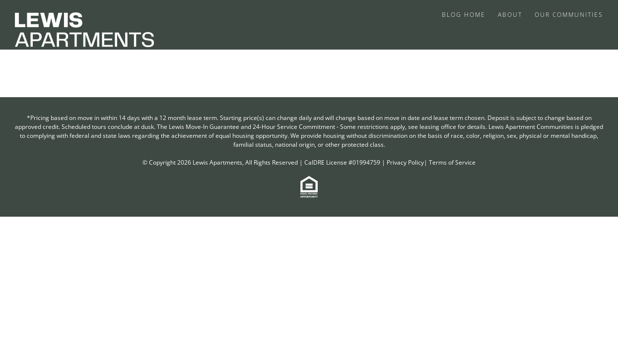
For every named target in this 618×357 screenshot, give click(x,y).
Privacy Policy (405, 162)
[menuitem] (466, 14)
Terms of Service (452, 162)
